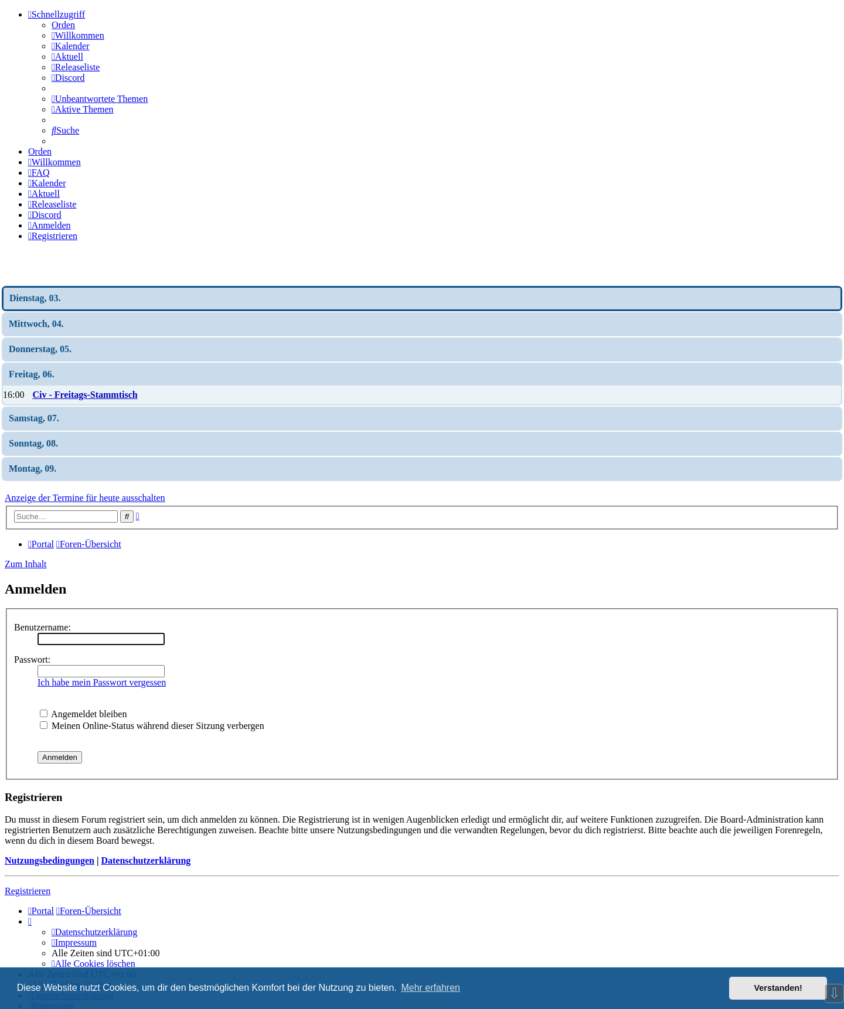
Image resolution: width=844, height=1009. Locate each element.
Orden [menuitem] (63, 25)
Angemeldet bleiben (83, 714)
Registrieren (27, 891)
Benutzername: (42, 627)
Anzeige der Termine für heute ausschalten (85, 498)
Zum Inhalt (26, 564)
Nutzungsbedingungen (49, 860)
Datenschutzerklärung (145, 860)
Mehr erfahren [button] (430, 988)
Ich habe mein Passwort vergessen (102, 682)
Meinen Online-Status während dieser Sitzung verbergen (152, 726)
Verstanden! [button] (778, 988)
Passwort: (32, 659)
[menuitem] (78, 35)
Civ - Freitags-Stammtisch (84, 395)
